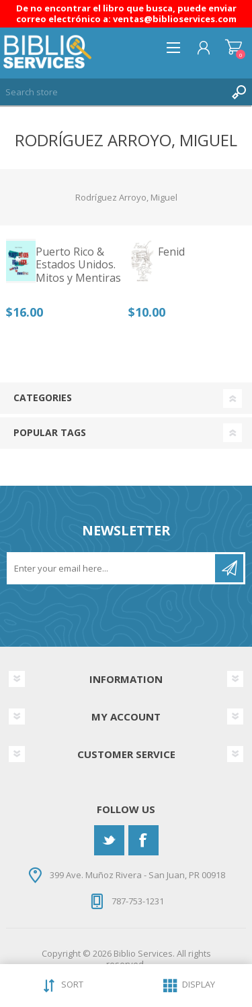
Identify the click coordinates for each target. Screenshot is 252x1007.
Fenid (171, 252)
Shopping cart (233, 47)
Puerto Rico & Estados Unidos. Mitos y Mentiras (78, 265)
